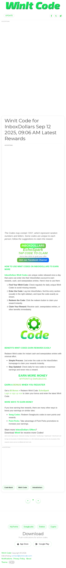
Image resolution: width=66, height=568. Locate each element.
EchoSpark (33, 249)
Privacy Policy (19, 559)
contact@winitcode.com (21, 556)
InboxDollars (37, 487)
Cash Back (8, 487)
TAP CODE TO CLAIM (33, 253)
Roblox (42, 527)
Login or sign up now (13, 393)
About (28, 559)
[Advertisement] (33, 66)
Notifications (6, 559)
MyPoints (14, 527)
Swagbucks (28, 527)
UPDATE (9, 16)
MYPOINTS (25, 379)
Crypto (53, 527)
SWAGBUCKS (39, 379)
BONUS (17, 385)
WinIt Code (22, 487)
